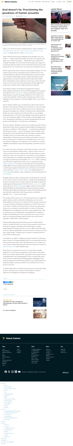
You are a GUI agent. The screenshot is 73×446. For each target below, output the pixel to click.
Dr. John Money (8, 174)
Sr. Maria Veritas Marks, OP (35, 353)
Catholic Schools (6, 357)
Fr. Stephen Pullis (7, 16)
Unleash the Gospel (9, 433)
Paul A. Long (34, 358)
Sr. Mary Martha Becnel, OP (35, 356)
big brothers (18, 93)
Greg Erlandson (8, 416)
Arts (3, 359)
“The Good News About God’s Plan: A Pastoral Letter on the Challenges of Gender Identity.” (24, 51)
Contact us (48, 351)
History (6, 406)
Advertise (63, 351)
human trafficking (20, 186)
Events (33, 1)
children (10, 194)
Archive (4, 444)
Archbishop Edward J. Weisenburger (36, 350)
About (3, 423)
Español (53, 1)
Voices (25, 16)
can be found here (29, 53)
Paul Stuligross (35, 361)
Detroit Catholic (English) (8, 442)
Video (18, 349)
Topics (3, 384)
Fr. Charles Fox (8, 415)
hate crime (32, 159)
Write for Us (64, 352)
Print (5, 289)
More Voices (34, 363)
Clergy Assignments (7, 360)
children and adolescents (9, 164)
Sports (3, 355)
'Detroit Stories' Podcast (10, 399)
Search (64, 1)
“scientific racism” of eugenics (21, 170)
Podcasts (19, 351)
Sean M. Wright (35, 360)
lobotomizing (6, 172)
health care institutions (9, 246)
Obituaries (4, 362)
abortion (39, 184)
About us (48, 349)
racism (34, 184)
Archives (48, 352)
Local (29, 1)
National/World (38, 1)
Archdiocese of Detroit (49, 355)
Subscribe (69, 1)
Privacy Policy (42, 372)
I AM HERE (7, 404)
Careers (48, 360)
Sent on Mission (8, 403)
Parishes (48, 359)
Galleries (19, 352)
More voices (7, 420)
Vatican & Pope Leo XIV (46, 1)
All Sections (58, 1)
